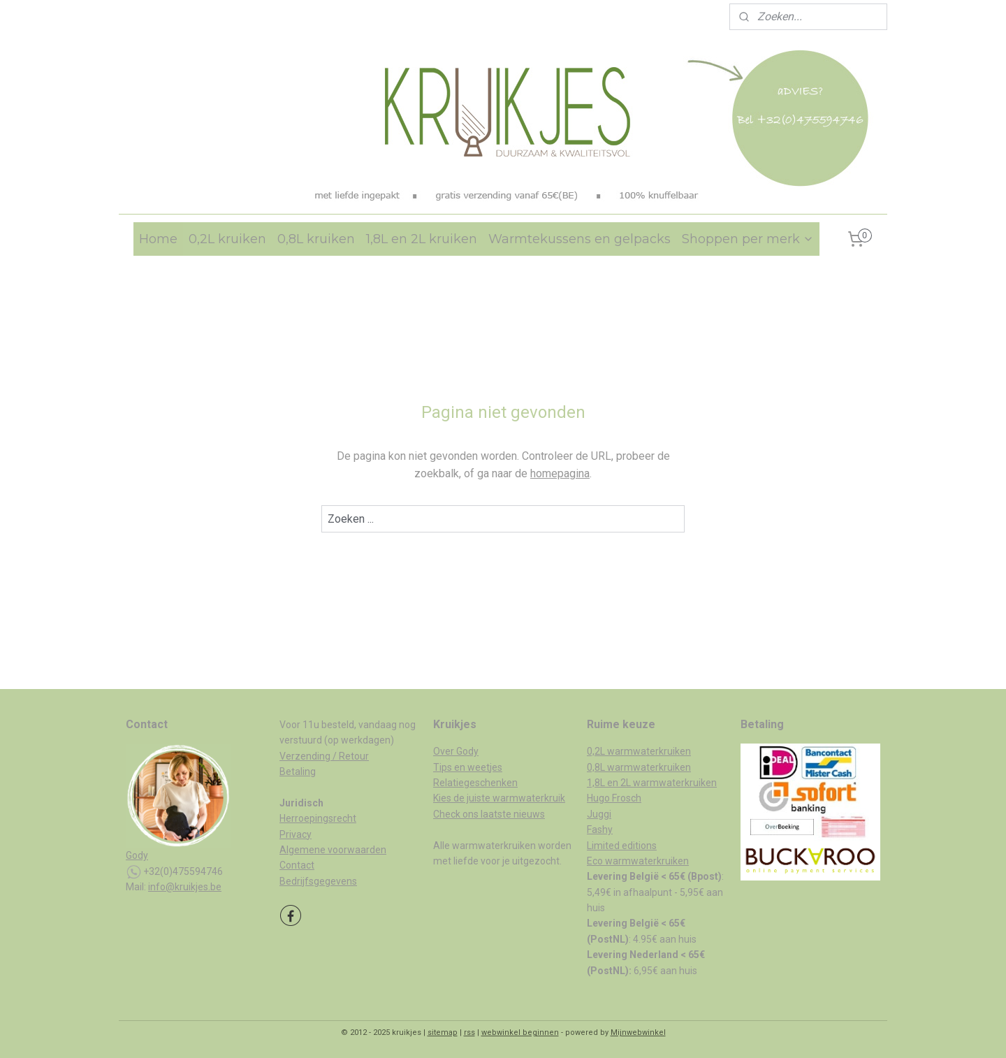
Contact (296, 865)
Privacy (295, 834)
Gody (137, 855)
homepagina (560, 473)
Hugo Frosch (614, 798)
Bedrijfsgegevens (318, 881)
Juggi (599, 814)
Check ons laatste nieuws (489, 814)
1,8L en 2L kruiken (421, 239)
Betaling (297, 771)
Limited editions (622, 845)
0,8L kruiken (316, 239)
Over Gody (456, 751)
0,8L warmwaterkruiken (639, 767)
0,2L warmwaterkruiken (639, 751)
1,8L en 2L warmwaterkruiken (652, 782)
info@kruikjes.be (184, 886)
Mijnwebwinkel (638, 1032)
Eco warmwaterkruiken (638, 861)
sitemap (443, 1032)
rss (469, 1032)
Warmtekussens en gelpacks (579, 239)
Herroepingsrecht (317, 818)
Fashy (600, 829)
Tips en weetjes (467, 767)
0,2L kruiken (227, 239)
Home (158, 239)
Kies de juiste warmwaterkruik (499, 798)
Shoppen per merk (748, 239)
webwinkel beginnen (520, 1032)
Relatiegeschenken (475, 782)
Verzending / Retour (324, 756)
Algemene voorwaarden (332, 849)
